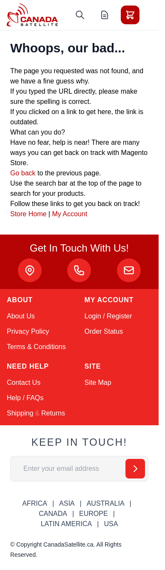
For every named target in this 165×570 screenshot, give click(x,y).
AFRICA (34, 503)
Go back (23, 173)
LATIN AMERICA (66, 523)
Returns (53, 413)
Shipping (20, 413)
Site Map (98, 382)
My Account (69, 214)
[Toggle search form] (79, 14)
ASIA (66, 503)
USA (111, 523)
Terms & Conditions (36, 346)
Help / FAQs (25, 397)
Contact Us (23, 382)
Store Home (28, 214)
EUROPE (93, 513)
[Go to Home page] (32, 14)
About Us (21, 316)
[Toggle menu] (154, 15)
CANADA (53, 513)
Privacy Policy (28, 331)
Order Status (104, 331)
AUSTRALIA (106, 503)
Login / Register (108, 316)
